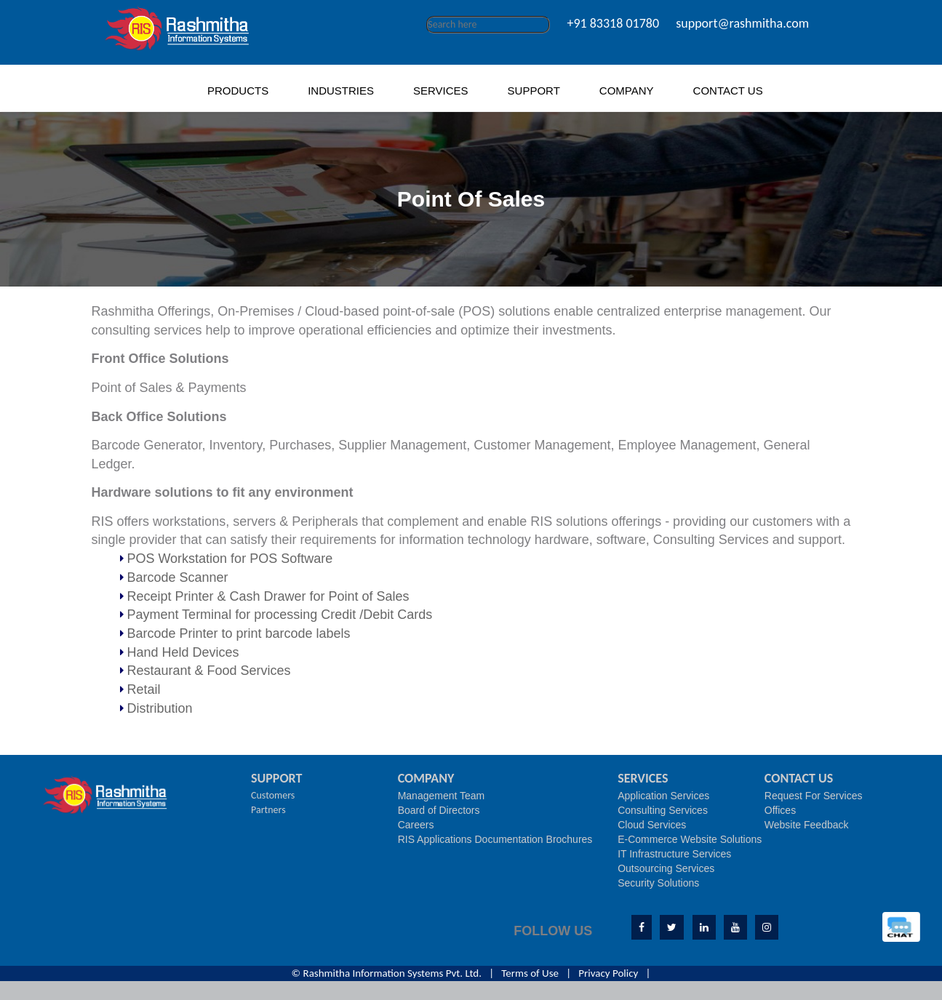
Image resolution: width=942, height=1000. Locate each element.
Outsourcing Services (666, 868)
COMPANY (626, 90)
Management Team (441, 795)
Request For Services (814, 795)
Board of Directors (439, 810)
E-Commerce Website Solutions (690, 839)
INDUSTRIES (341, 90)
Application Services (663, 795)
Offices (780, 810)
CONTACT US (728, 90)
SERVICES (440, 90)
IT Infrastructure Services (674, 854)
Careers (416, 825)
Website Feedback (807, 825)
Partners (268, 810)
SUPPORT (534, 90)
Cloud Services (652, 825)
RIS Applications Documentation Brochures (495, 839)
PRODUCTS (237, 90)
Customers (273, 795)
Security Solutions (658, 883)
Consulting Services (663, 810)
